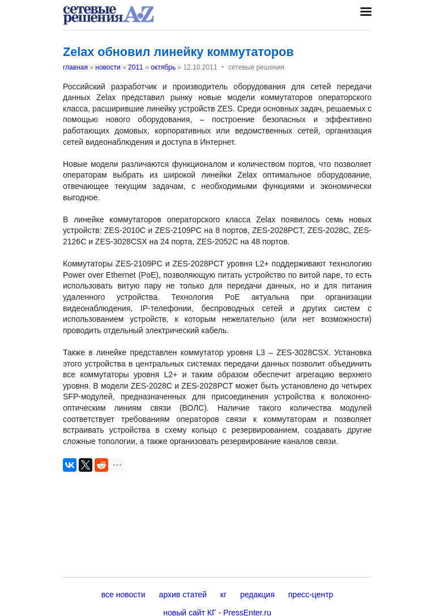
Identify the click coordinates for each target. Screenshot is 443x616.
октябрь (163, 67)
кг (223, 594)
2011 (135, 67)
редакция (257, 594)
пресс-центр (310, 594)
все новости (123, 594)
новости (107, 67)
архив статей (183, 594)
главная (75, 67)
